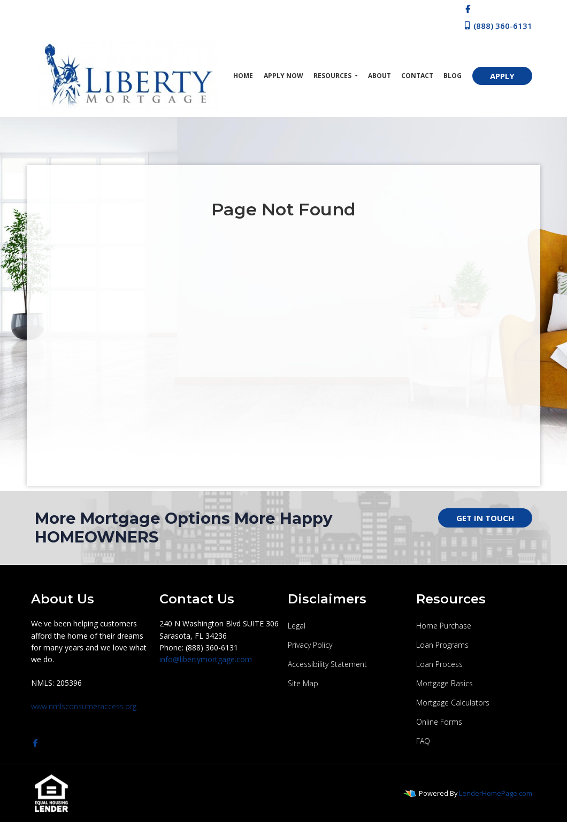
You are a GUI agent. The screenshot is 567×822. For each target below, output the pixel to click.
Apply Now (283, 75)
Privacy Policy (310, 645)
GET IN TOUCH (485, 518)
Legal (296, 626)
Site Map (303, 683)
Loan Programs (442, 645)
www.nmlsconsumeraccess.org (83, 706)
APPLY (502, 76)
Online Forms (439, 722)
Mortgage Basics (444, 683)
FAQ (423, 741)
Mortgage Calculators (452, 702)
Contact (417, 75)
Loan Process (439, 664)
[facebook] (467, 8)
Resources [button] (333, 75)
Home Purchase (443, 626)
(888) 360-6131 (497, 25)
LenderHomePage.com (495, 793)
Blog (452, 75)
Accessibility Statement (327, 664)
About (379, 75)
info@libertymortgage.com (205, 659)
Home (243, 75)
